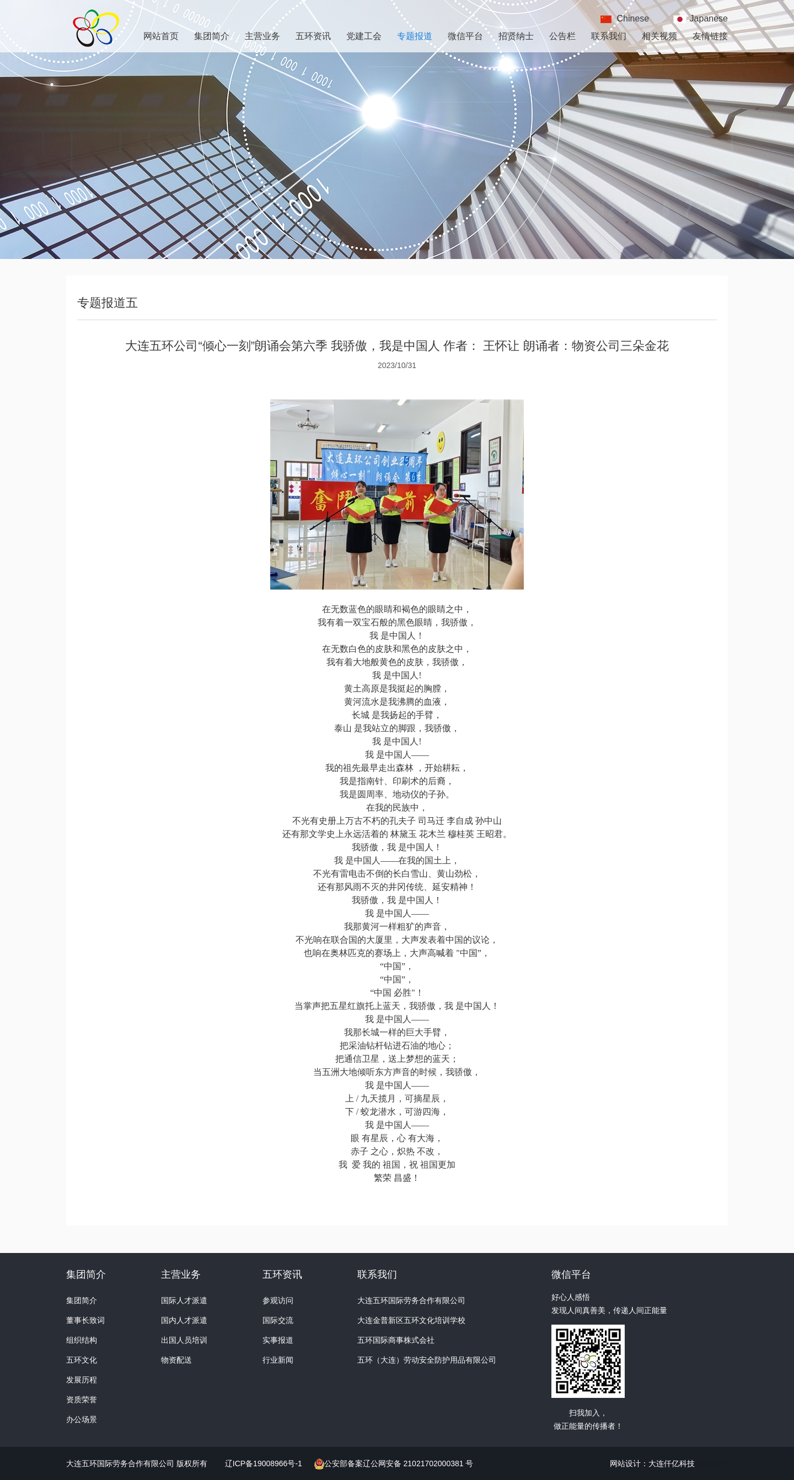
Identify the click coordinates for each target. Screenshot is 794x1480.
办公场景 (81, 1419)
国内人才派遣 (184, 1320)
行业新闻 (277, 1359)
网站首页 (161, 36)
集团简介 (211, 36)
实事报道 (277, 1340)
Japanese (709, 18)
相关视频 (659, 36)
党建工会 (364, 36)
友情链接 (710, 36)
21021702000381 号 (437, 1463)
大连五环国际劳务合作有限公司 (411, 1300)
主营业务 (262, 36)
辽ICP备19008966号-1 (264, 1463)
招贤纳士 (516, 36)
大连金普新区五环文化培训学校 (411, 1320)
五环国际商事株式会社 (395, 1340)
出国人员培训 (184, 1340)
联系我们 (608, 36)
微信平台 (465, 36)
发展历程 (81, 1379)
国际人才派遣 (184, 1300)
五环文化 (81, 1359)
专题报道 (414, 36)
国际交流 (277, 1320)
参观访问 (277, 1300)
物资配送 (176, 1359)
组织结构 (81, 1340)
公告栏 (562, 36)
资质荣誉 (81, 1399)
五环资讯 (313, 36)
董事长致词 (85, 1320)
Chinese (633, 18)
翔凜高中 (712, 1463)
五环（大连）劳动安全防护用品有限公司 (426, 1359)
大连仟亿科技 (671, 1463)
